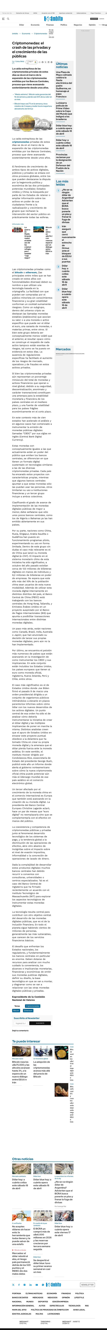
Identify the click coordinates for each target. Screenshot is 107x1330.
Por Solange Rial (60, 1206)
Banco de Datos (20, 1297)
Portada (16, 1293)
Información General (23, 1306)
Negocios (78, 25)
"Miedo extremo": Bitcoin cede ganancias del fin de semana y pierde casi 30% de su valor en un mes (33, 97)
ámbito (15, 34)
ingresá (101, 18)
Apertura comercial (65, 13)
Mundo (30, 1301)
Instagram (25, 1285)
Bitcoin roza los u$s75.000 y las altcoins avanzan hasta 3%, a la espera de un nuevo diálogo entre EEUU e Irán (21, 1072)
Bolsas (65, 353)
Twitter (13, 1285)
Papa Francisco (96, 13)
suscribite (94, 18)
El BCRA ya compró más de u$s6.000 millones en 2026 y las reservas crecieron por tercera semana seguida (42, 1239)
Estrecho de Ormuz (22, 13)
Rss (87, 1306)
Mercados (38, 1297)
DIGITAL (24, 1322)
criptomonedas (20, 142)
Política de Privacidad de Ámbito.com (50, 1310)
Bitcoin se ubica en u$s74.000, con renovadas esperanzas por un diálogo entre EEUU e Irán (51, 240)
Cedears (81, 353)
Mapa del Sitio (19, 1310)
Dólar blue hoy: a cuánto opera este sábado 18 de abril (64, 129)
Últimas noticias (34, 1293)
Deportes (43, 1301)
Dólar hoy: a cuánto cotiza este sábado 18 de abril (64, 144)
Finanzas (50, 25)
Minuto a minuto (20, 1250)
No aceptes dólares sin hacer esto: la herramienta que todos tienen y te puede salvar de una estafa (21, 1235)
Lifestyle (79, 1297)
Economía (35, 25)
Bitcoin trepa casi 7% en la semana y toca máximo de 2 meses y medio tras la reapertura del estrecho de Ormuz (33, 106)
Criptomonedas (40, 34)
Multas (39, 1314)
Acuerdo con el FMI (48, 13)
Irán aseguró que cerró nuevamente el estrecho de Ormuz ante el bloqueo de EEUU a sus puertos (69, 244)
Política (64, 25)
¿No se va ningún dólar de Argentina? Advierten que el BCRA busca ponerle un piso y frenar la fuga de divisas (68, 206)
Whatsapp (43, 1285)
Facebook (19, 1285)
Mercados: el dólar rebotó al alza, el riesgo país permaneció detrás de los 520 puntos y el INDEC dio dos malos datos (21, 1263)
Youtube (37, 1285)
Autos (42, 1306)
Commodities (73, 353)
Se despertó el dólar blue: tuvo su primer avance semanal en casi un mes (42, 1266)
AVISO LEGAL (79, 1310)
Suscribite (40, 1023)
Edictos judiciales (21, 1314)
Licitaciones (53, 1314)
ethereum (31, 272)
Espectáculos (57, 1306)
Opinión (92, 25)
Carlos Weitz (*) (18, 62)
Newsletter (102, 24)
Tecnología (74, 1306)
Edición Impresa (60, 1301)
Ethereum (28, 1010)
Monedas (59, 353)
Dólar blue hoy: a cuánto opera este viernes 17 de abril (63, 1231)
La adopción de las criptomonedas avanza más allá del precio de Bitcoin (41, 1069)
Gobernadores (81, 13)
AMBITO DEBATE (71, 1322)
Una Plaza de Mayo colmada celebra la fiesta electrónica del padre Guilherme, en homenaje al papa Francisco (64, 84)
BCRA (35, 13)
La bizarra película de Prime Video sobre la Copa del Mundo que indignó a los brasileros (64, 111)
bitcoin (19, 272)
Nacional (17, 1301)
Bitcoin (16, 1010)
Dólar (21, 25)
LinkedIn (31, 1285)
